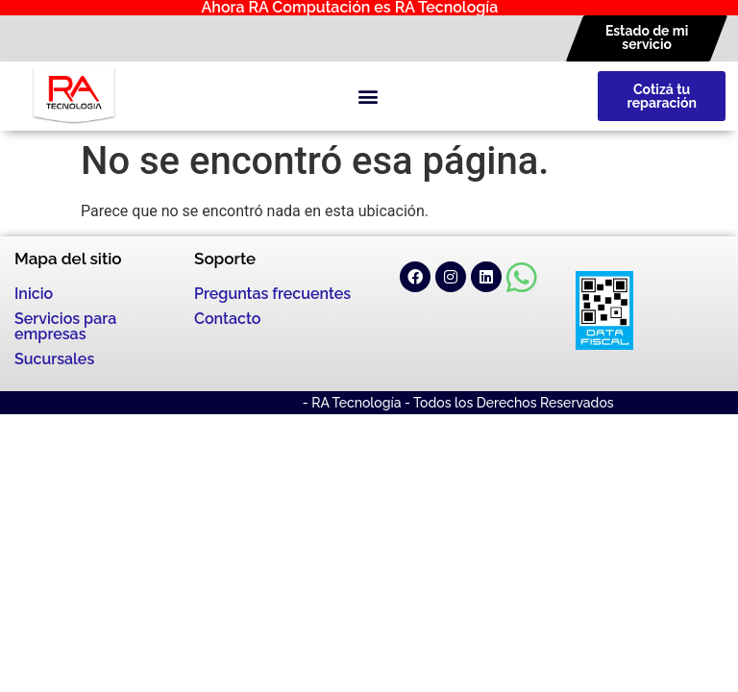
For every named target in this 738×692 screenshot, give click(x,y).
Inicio (33, 293)
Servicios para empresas (65, 326)
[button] (367, 96)
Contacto (227, 318)
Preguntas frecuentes (272, 293)
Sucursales (54, 359)
